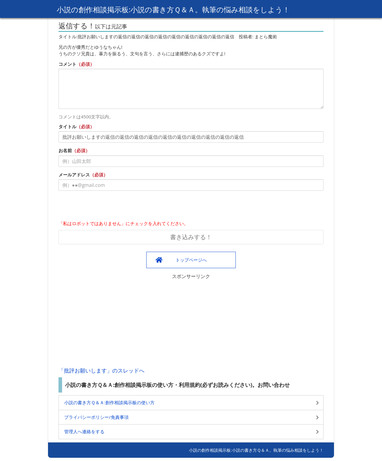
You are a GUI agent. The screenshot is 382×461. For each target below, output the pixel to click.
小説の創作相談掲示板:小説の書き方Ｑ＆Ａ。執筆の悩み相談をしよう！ (173, 9)
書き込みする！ (191, 237)
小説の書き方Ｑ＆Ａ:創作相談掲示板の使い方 (109, 402)
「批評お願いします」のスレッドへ (101, 370)
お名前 (65, 150)
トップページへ (191, 260)
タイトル (67, 126)
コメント (67, 64)
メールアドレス (74, 175)
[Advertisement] (191, 322)
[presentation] (103, 207)
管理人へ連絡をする (84, 431)
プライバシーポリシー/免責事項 (96, 417)
